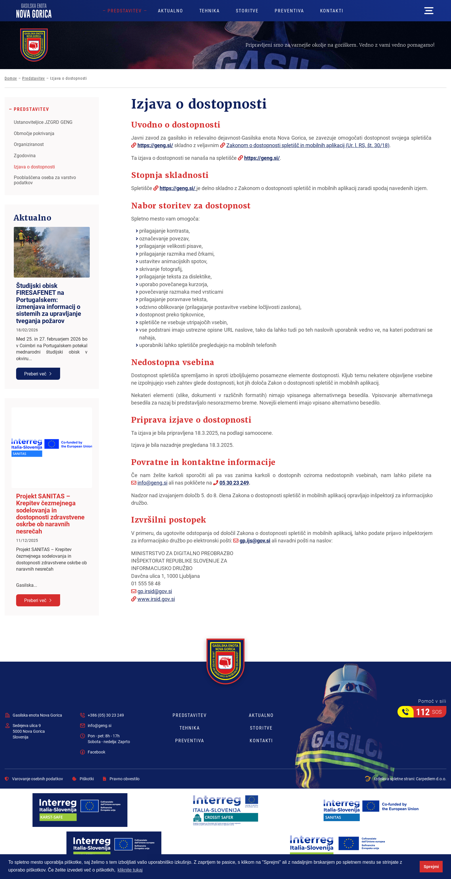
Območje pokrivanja (34, 133)
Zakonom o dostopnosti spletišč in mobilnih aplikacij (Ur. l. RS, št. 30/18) (307, 145)
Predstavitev (125, 10)
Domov (11, 78)
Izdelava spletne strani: (405, 779)
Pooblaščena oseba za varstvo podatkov (45, 180)
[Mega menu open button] (429, 10)
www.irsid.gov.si (156, 598)
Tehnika (209, 10)
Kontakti (331, 10)
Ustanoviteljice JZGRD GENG (43, 122)
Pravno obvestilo (121, 779)
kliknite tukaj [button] (130, 869)
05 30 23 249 (234, 482)
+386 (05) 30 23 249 (106, 715)
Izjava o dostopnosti (34, 166)
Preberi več (35, 374)
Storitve (247, 10)
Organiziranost (29, 144)
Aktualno (170, 10)
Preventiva (289, 10)
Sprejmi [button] (431, 866)
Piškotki (83, 779)
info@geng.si (152, 482)
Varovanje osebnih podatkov (34, 779)
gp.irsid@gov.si (154, 591)
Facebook (96, 752)
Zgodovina (25, 155)
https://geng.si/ (155, 145)
